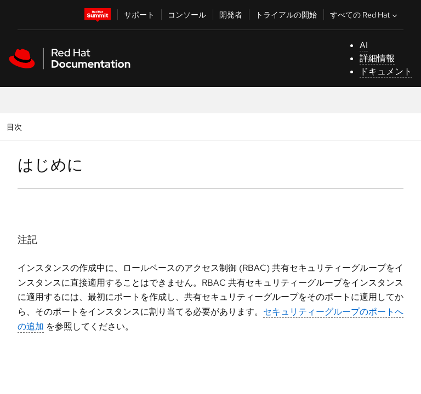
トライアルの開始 (286, 15)
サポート (139, 15)
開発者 (230, 15)
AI (364, 45)
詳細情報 (377, 58)
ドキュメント (386, 71)
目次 (15, 126)
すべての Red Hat (365, 15)
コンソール (187, 15)
